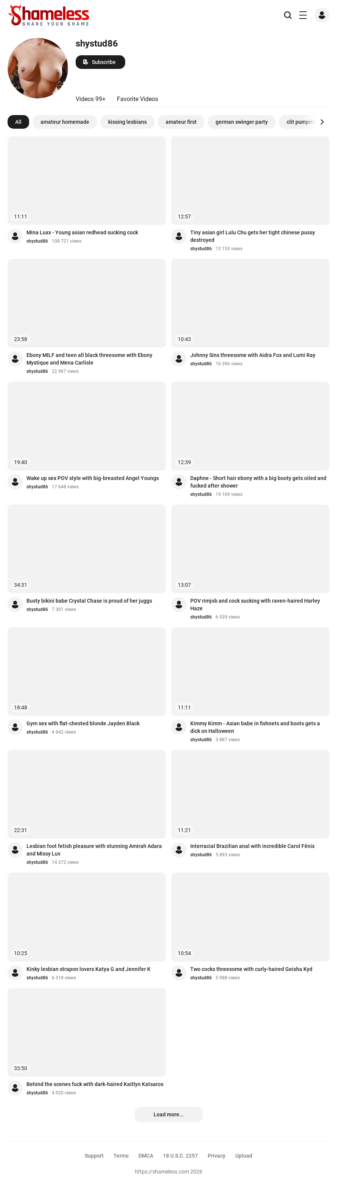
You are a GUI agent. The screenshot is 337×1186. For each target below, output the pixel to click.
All (18, 122)
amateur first (181, 122)
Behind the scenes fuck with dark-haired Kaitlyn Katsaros (94, 1084)
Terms (121, 1156)
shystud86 (37, 241)
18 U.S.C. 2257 (180, 1156)
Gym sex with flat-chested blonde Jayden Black (83, 723)
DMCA (145, 1156)
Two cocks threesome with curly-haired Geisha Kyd (251, 969)
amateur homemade (64, 122)
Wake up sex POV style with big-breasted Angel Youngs (92, 478)
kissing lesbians (127, 122)
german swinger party (242, 122)
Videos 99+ (91, 99)
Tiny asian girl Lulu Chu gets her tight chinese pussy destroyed (252, 236)
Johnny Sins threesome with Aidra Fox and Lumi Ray (252, 355)
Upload (243, 1156)
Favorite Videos (137, 99)
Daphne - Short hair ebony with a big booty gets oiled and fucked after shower (258, 482)
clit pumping (302, 122)
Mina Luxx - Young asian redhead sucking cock (82, 232)
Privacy (216, 1156)
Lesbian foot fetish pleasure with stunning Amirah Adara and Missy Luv (94, 850)
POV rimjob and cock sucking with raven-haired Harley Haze (255, 604)
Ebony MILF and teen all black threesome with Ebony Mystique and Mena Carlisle (89, 359)
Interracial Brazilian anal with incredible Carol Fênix (252, 846)
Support (94, 1156)
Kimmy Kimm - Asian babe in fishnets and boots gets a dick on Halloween (255, 727)
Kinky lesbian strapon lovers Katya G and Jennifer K (88, 969)
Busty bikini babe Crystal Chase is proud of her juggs (89, 601)
